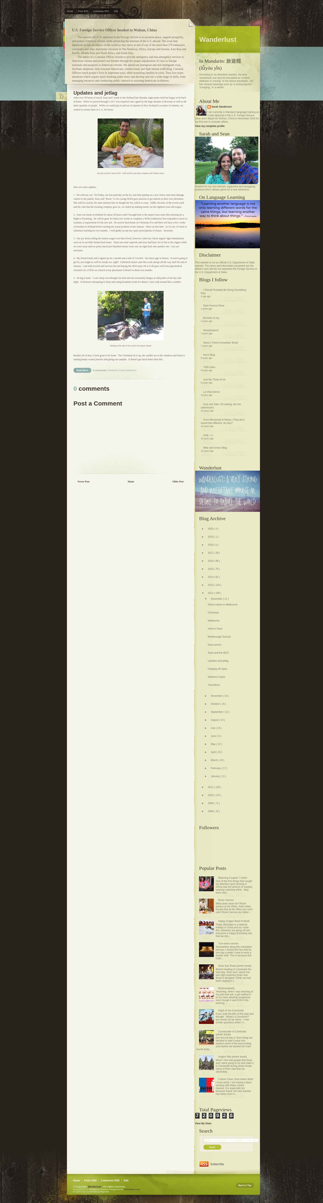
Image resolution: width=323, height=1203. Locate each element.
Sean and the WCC (218, 652)
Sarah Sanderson (222, 106)
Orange (64, 32)
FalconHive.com (132, 1189)
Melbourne (213, 620)
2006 (211, 811)
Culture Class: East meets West (235, 1079)
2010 (211, 795)
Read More (82, 370)
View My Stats (203, 1123)
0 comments (100, 370)
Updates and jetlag (95, 93)
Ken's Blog (209, 354)
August (215, 720)
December (217, 598)
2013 (211, 585)
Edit (116, 11)
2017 (211, 552)
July (213, 728)
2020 (211, 528)
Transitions (214, 685)
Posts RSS (83, 11)
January (215, 776)
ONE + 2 (208, 435)
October (215, 703)
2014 (211, 577)
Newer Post (84, 481)
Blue (64, 25)
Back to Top (245, 1185)
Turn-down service (228, 943)
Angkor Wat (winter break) (232, 1056)
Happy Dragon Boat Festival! (234, 921)
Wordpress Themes (99, 1189)
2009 (211, 803)
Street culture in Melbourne (222, 604)
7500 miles (209, 367)
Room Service (226, 900)
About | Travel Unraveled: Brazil (220, 342)
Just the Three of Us (214, 379)
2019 (211, 536)
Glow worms (214, 644)
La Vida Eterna (211, 391)
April (213, 752)
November (217, 695)
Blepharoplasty (226, 988)
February (216, 768)
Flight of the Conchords (231, 1010)
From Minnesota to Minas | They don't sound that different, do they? (223, 421)
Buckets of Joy (211, 318)
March (214, 760)
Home (70, 11)
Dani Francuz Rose (214, 305)
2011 (211, 787)
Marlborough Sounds (219, 636)
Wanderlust (95, 1186)
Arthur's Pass (215, 628)
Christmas (213, 612)
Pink (64, 46)
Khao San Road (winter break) (234, 965)
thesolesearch (211, 330)
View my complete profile (210, 126)
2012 (211, 593)
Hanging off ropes (217, 668)
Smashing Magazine (99, 1191)
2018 (211, 544)
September (217, 712)
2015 (211, 568)
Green (64, 39)
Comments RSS (101, 11)
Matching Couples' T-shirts (232, 877)
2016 (211, 560)
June (214, 736)
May (213, 744)
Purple (64, 53)
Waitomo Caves (216, 676)
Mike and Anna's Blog (215, 447)
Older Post (178, 481)
